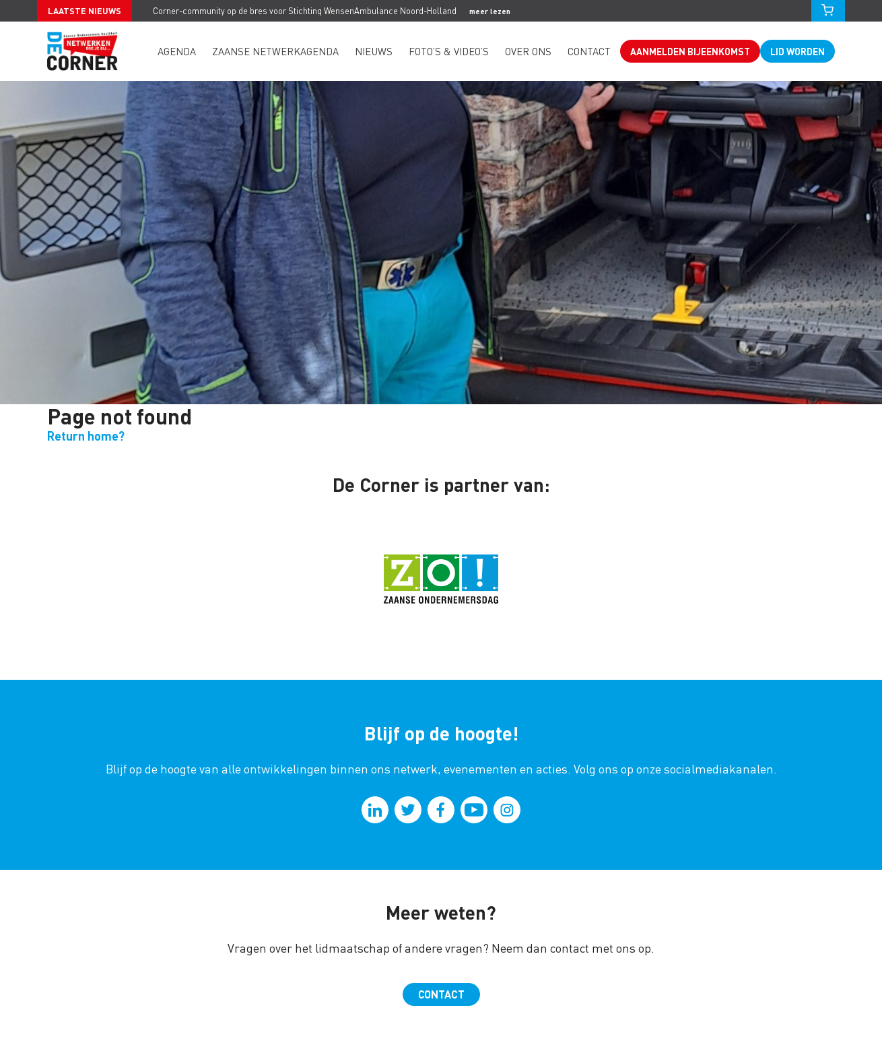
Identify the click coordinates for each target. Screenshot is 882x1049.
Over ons (528, 51)
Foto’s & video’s (449, 51)
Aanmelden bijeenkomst (690, 51)
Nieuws (374, 51)
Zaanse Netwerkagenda (275, 51)
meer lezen (489, 11)
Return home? (86, 435)
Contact (589, 51)
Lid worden (797, 51)
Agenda (177, 51)
